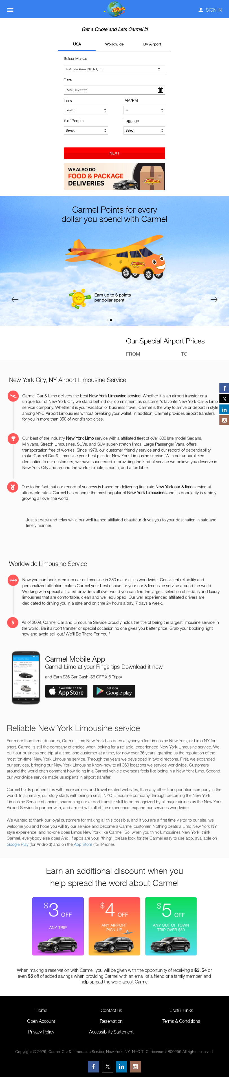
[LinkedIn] (121, 1066)
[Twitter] (107, 1066)
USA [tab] (77, 44)
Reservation (111, 1021)
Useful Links (181, 1010)
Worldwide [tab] (114, 44)
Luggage (131, 120)
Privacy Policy (41, 1032)
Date (68, 79)
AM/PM (131, 100)
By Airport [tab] (152, 44)
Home (41, 1010)
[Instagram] (135, 1066)
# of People (73, 120)
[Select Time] (86, 110)
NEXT (114, 153)
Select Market (75, 58)
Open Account (41, 1021)
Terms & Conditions (181, 1021)
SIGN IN (210, 10)
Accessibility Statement (111, 1032)
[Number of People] (86, 130)
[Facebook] (93, 1066)
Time (68, 100)
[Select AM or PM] (144, 110)
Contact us (111, 1010)
